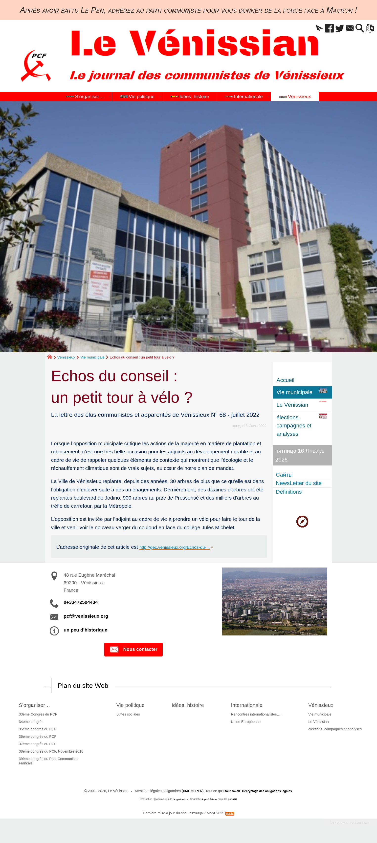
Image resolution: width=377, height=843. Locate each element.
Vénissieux (66, 357)
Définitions (290, 492)
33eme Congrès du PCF (37, 715)
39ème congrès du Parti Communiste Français (47, 762)
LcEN (192, 792)
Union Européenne (249, 723)
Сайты (285, 474)
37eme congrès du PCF (36, 745)
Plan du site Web (88, 685)
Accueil (285, 380)
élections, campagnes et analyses (336, 730)
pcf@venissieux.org (86, 616)
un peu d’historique (85, 629)
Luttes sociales (124, 715)
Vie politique (130, 705)
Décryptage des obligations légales (270, 792)
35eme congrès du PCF (36, 730)
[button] (305, 28)
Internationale (253, 705)
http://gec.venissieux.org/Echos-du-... (181, 547)
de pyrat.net (177, 800)
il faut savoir (228, 792)
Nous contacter (133, 649)
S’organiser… (36, 705)
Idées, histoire (190, 705)
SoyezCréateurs (209, 800)
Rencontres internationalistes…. (260, 715)
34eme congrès (30, 723)
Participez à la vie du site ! (344, 825)
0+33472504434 (81, 602)
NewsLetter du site (299, 483)
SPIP (237, 800)
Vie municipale (92, 357)
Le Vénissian (320, 723)
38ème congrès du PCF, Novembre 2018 (50, 753)
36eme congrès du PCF (36, 738)
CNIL (179, 792)
